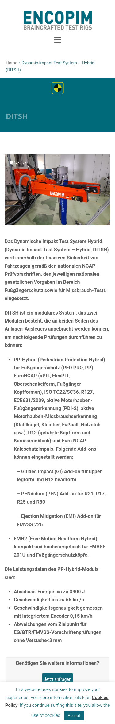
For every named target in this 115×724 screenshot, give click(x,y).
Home (11, 62)
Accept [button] (74, 715)
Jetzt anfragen (57, 679)
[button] (57, 40)
